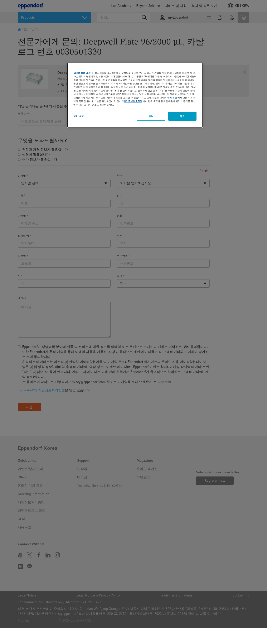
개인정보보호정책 (133, 101)
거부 (151, 116)
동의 (182, 116)
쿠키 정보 (172, 97)
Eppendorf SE (80, 72)
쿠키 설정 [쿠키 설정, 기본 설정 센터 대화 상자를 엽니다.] (78, 116)
